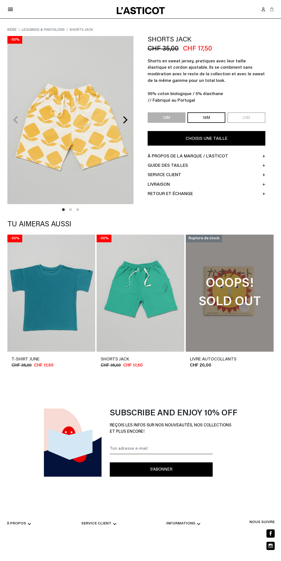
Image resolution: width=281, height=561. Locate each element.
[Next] (125, 120)
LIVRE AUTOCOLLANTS (213, 359)
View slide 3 (77, 209)
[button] (271, 9)
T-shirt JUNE (26, 359)
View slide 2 (70, 209)
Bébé (12, 30)
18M (206, 118)
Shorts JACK (115, 359)
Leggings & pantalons (44, 30)
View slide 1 (63, 209)
